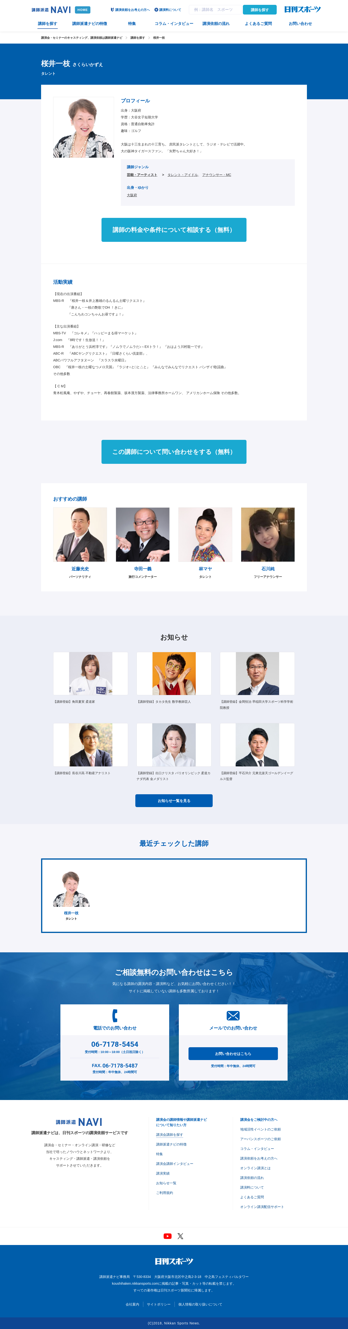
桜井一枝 (159, 37)
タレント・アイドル (182, 175)
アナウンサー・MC (216, 175)
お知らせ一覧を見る (174, 801)
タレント (71, 895)
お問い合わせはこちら (233, 1054)
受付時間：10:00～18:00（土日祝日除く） (115, 1046)
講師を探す (260, 10)
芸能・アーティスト (142, 175)
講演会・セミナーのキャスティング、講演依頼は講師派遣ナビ (81, 37)
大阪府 (132, 195)
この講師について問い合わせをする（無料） (174, 451)
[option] (71, 896)
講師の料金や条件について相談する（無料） (174, 229)
